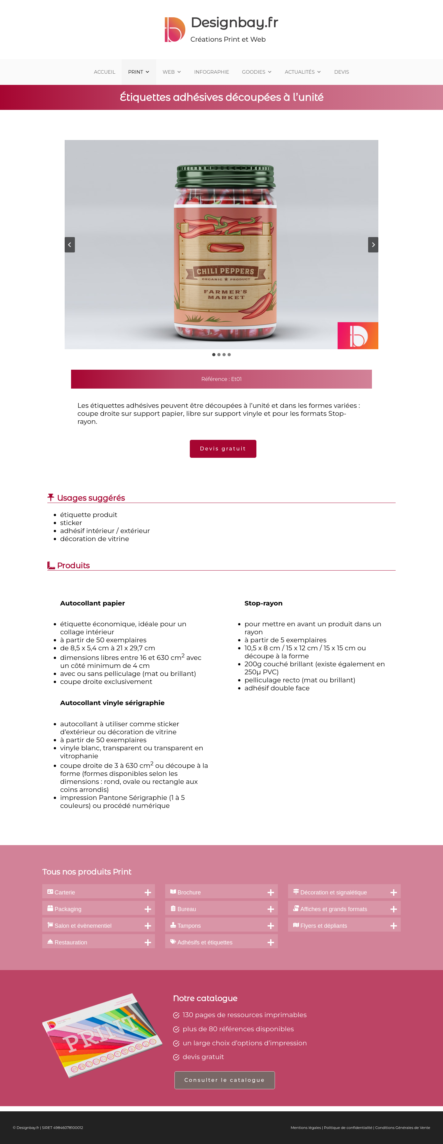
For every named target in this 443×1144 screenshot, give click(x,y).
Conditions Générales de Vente (402, 1127)
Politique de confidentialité (348, 1127)
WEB (172, 72)
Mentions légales (306, 1127)
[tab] (213, 354)
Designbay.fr (234, 22)
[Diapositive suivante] (373, 244)
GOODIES (257, 72)
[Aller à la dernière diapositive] (70, 244)
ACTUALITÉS (303, 72)
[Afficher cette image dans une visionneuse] (221, 244)
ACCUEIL (105, 72)
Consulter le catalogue (224, 1080)
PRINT (139, 72)
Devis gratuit (223, 449)
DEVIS (341, 72)
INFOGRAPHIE (211, 72)
